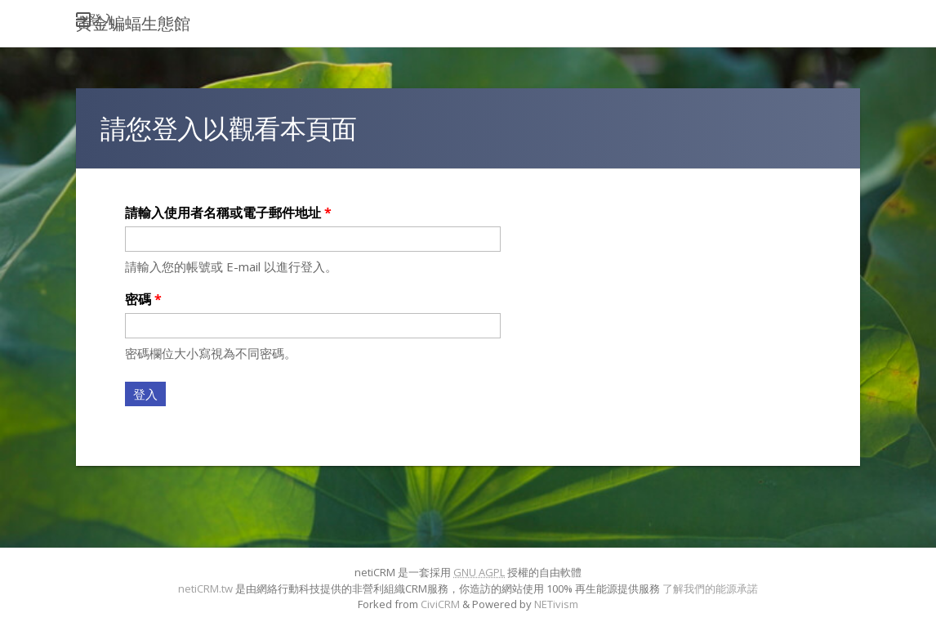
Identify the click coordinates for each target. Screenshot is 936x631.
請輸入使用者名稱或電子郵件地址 (228, 213)
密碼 (143, 299)
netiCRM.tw (205, 588)
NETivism (556, 604)
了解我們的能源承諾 (710, 588)
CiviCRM (440, 604)
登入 (102, 20)
